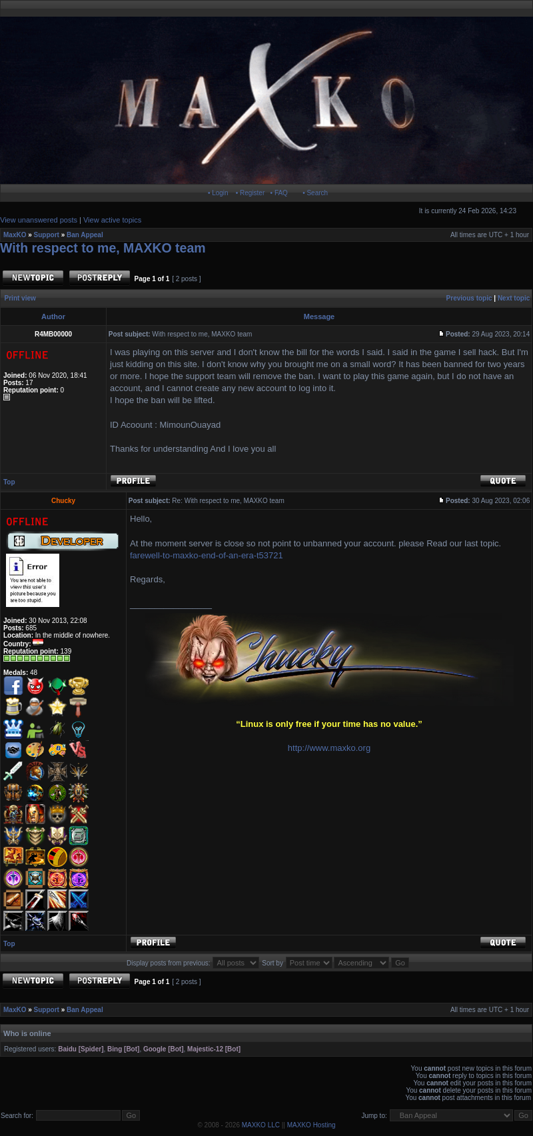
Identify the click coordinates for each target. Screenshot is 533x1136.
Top (9, 482)
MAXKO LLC (261, 1125)
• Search (315, 193)
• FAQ (279, 193)
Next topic (514, 298)
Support (46, 235)
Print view (20, 298)
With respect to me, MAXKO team (103, 248)
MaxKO (14, 235)
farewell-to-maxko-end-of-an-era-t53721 (206, 555)
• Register (250, 193)
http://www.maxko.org (329, 748)
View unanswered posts (38, 220)
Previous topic (469, 298)
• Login (218, 193)
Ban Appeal (85, 235)
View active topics (112, 220)
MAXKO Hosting (311, 1125)
